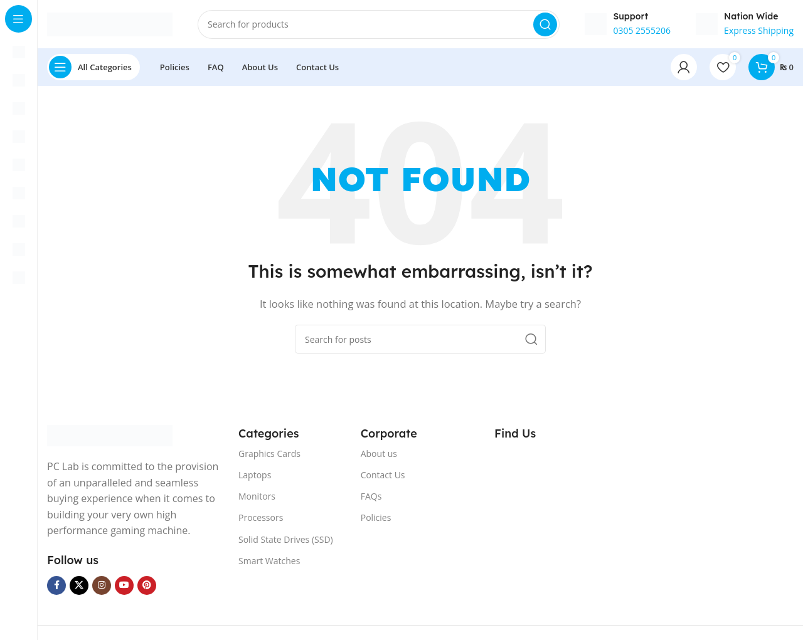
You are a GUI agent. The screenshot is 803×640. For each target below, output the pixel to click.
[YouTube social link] (124, 586)
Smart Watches (269, 562)
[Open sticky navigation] (93, 68)
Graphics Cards (269, 455)
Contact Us (383, 476)
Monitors (256, 498)
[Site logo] (110, 24)
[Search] (379, 25)
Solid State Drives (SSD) (285, 541)
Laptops (254, 476)
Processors (260, 519)
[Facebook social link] (56, 586)
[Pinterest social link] (146, 586)
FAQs (371, 498)
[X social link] (79, 586)
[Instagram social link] (101, 586)
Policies (376, 519)
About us (379, 455)
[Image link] (110, 436)
